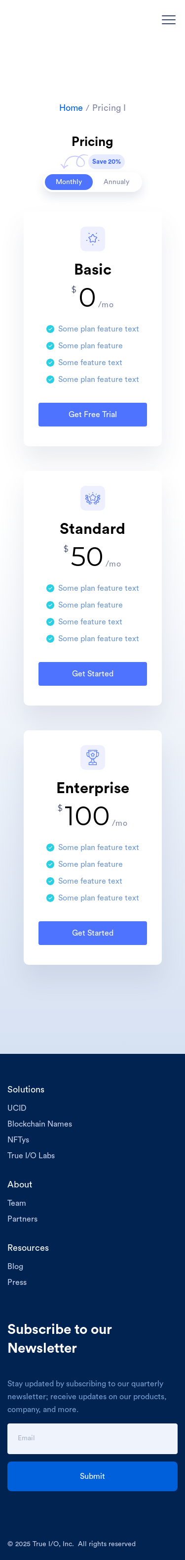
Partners (22, 1219)
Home (71, 107)
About (19, 1184)
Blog (15, 1267)
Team (16, 1203)
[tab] (69, 182)
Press (17, 1282)
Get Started (92, 674)
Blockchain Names (39, 1124)
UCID (17, 1108)
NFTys (18, 1140)
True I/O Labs (31, 1156)
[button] (169, 20)
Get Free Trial (93, 415)
